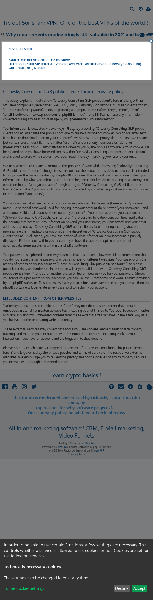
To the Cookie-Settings (24, 588)
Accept (139, 588)
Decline (122, 588)
